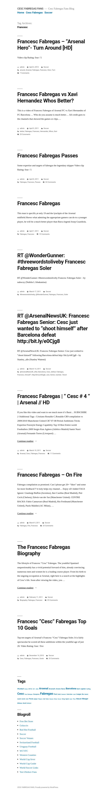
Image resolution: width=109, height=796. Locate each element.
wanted (58, 375)
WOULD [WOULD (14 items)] (29, 703)
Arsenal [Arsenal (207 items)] (43, 688)
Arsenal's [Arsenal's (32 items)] (52, 689)
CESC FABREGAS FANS (30, 8)
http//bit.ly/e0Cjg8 (38, 375)
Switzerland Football (29, 742)
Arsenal (28, 70)
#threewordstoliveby (27, 294)
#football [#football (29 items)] (20, 689)
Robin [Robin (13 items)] (47, 699)
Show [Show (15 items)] (55, 699)
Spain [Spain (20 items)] (67, 699)
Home (20, 12)
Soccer (48, 12)
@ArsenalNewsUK (26, 372)
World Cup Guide (28, 763)
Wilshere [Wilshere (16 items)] (19, 703)
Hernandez (44, 131)
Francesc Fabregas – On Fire (49, 475)
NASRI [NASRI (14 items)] (23, 699)
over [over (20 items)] (27, 699)
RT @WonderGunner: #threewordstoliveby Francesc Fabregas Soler (51, 261)
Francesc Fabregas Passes (47, 156)
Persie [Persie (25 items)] (31, 699)
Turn (53, 70)
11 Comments (55, 453)
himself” (28, 375)
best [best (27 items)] (78, 689)
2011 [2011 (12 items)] (34, 689)
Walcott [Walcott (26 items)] (79, 699)
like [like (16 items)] (83, 694)
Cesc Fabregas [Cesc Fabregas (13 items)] (28, 694)
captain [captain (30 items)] (83, 689)
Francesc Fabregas (38, 203)
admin (22, 67)
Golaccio (24, 725)
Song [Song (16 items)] (63, 699)
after (35, 372)
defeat (53, 372)
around (22, 70)
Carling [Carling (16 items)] (88, 689)
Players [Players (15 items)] (40, 699)
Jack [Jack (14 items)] (74, 694)
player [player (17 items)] (36, 699)
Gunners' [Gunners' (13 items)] (63, 694)
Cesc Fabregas (34, 12)
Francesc (43, 70)
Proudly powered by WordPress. (46, 787)
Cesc (48, 372)
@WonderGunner (42, 294)
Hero (49, 70)
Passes (37, 182)
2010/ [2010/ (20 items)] (30, 689)
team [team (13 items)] (71, 699)
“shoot (64, 375)
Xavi (55, 131)
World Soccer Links (29, 767)
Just (47, 375)
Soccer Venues (26, 738)
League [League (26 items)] (78, 694)
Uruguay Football (28, 746)
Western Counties (28, 755)
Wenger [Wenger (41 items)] (85, 699)
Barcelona (42, 372)
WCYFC (24, 750)
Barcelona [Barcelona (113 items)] (71, 688)
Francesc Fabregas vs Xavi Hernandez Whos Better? (47, 97)
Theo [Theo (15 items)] (74, 699)
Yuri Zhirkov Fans (28, 772)
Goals (41, 658)
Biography (23, 600)
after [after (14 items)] (37, 689)
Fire (28, 526)
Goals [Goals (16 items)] (59, 694)
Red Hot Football (28, 729)
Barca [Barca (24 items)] (63, 689)
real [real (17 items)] (44, 699)
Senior (52, 375)
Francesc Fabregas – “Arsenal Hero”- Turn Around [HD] (51, 44)
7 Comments (24, 73)
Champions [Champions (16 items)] (36, 694)
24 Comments (50, 182)
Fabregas (35, 70)
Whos (51, 131)
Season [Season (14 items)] (51, 699)
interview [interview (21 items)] (69, 694)
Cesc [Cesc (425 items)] (20, 693)
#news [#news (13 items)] (26, 689)
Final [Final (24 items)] (55, 694)
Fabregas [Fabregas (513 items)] (46, 693)
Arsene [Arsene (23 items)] (58, 689)
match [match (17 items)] (19, 699)
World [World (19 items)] (25, 703)
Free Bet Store (26, 721)
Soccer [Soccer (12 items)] (59, 699)
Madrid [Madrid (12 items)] (86, 694)
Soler (66, 294)
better (22, 131)
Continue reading (27, 441)
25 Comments (25, 134)
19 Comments (44, 234)
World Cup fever (27, 759)
